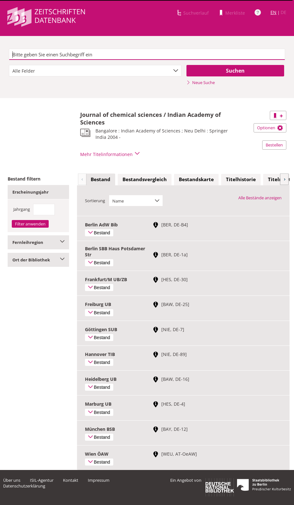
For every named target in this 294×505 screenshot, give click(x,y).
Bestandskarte (196, 179)
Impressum (98, 480)
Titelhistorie (241, 179)
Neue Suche (200, 82)
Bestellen (274, 145)
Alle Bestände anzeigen (260, 198)
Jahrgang (21, 209)
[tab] (100, 180)
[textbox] (147, 54)
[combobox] (95, 70)
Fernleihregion (38, 242)
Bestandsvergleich (144, 179)
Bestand (100, 179)
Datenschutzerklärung (24, 486)
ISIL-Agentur (41, 480)
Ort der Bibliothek (38, 260)
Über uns (11, 480)
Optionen (270, 128)
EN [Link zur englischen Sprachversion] (273, 12)
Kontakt (70, 480)
